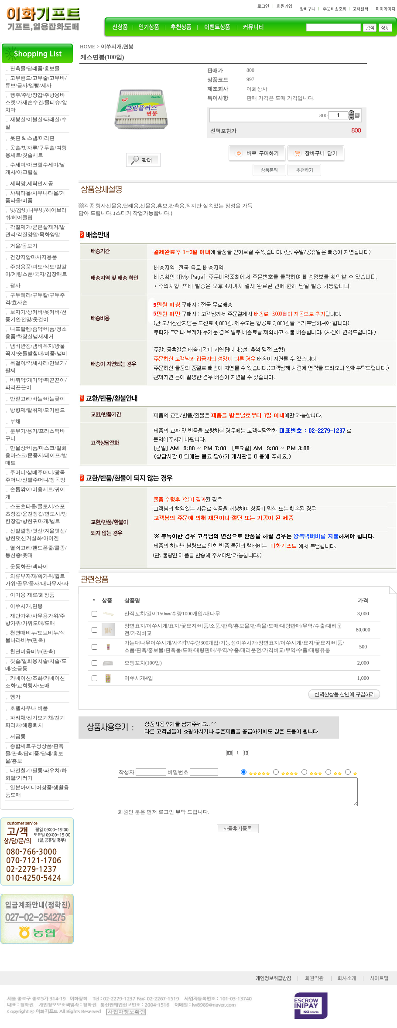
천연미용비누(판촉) (32, 651)
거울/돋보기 (24, 246)
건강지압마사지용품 (33, 257)
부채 (15, 421)
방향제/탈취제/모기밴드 (37, 410)
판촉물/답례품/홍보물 (35, 68)
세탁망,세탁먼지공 (31, 183)
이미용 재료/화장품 (32, 595)
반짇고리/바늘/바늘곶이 (37, 399)
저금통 (18, 736)
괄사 (15, 285)
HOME (87, 47)
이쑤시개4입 (138, 678)
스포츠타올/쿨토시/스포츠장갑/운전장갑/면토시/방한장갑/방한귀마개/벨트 (36, 513)
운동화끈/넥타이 (29, 566)
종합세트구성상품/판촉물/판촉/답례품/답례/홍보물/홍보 (34, 753)
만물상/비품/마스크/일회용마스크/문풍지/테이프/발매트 (36, 455)
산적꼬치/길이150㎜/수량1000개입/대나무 (172, 614)
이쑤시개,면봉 (26, 606)
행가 (15, 697)
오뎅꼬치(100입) (143, 663)
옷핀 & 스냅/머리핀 (32, 138)
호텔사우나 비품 (29, 708)
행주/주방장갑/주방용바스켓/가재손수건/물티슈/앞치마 (36, 102)
